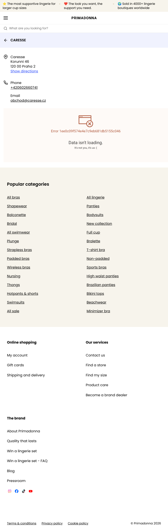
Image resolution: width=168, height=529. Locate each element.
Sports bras (97, 267)
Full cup (93, 232)
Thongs (13, 284)
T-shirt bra (96, 249)
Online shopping (22, 342)
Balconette (16, 214)
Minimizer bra (98, 311)
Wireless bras (18, 267)
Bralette (93, 241)
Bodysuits (95, 214)
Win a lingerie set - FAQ (27, 461)
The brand (16, 418)
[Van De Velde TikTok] (23, 492)
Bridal (12, 223)
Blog (11, 471)
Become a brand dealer (106, 395)
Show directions (24, 71)
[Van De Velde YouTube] (30, 492)
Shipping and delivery (26, 375)
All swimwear (18, 232)
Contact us (95, 355)
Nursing (13, 276)
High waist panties (103, 276)
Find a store (96, 365)
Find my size (96, 375)
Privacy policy (52, 523)
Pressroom (16, 480)
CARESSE (15, 40)
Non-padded (98, 258)
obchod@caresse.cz (28, 100)
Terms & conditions (21, 523)
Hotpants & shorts (22, 293)
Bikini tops (95, 293)
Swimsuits (15, 302)
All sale (13, 311)
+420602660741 (24, 87)
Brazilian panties (101, 284)
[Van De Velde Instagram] (9, 492)
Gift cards (15, 365)
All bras (13, 197)
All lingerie (96, 197)
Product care (97, 385)
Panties (93, 206)
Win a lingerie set (22, 451)
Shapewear (17, 206)
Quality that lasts (22, 441)
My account (17, 355)
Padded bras (18, 258)
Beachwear (96, 302)
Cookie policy (78, 523)
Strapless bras (19, 249)
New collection (99, 223)
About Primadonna (23, 431)
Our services (97, 342)
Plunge (13, 241)
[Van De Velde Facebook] (16, 492)
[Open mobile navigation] (5, 18)
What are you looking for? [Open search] (26, 28)
